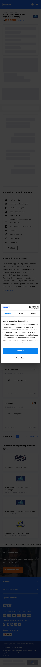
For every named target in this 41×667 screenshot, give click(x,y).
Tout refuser (20, 358)
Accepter (20, 351)
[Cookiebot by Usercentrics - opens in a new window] (29, 307)
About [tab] (33, 313)
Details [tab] (20, 313)
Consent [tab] (7, 313)
